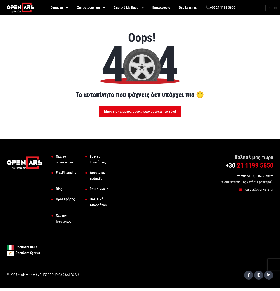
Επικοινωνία (99, 189)
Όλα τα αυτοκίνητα (64, 159)
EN (269, 8)
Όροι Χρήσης (65, 199)
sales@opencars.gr (256, 189)
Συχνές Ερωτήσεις (98, 159)
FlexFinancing (66, 172)
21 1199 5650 (249, 165)
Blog (59, 189)
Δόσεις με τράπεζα (97, 175)
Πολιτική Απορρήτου (98, 202)
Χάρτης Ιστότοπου (63, 218)
